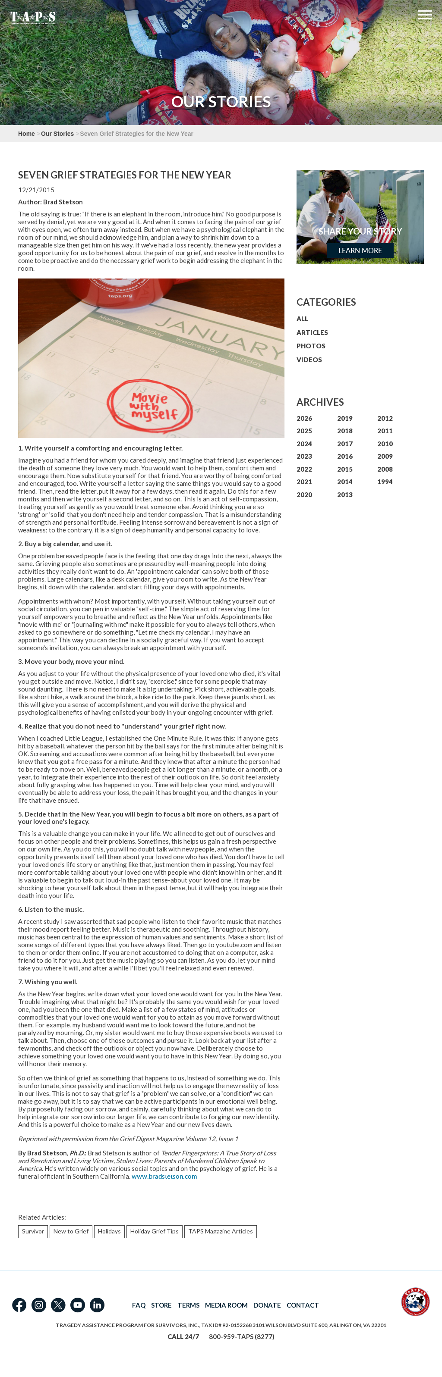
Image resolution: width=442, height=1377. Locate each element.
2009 (385, 456)
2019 (345, 418)
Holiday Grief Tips (154, 1231)
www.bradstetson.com (164, 1176)
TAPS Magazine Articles (220, 1231)
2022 (304, 469)
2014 (345, 481)
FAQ (138, 1305)
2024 (304, 444)
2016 (345, 456)
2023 (304, 456)
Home (26, 133)
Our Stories (57, 133)
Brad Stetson (63, 202)
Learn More (360, 250)
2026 (304, 418)
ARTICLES (312, 332)
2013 (345, 494)
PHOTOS (311, 346)
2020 (304, 494)
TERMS (188, 1305)
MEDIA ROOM (226, 1305)
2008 (385, 469)
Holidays (109, 1231)
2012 (385, 418)
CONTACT (303, 1305)
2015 (345, 469)
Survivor (33, 1231)
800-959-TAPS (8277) (242, 1336)
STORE (161, 1305)
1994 (385, 481)
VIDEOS (309, 359)
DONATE (267, 1305)
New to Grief (71, 1231)
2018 (345, 431)
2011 (385, 431)
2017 (345, 444)
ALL (302, 318)
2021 (304, 481)
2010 (385, 444)
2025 (304, 431)
